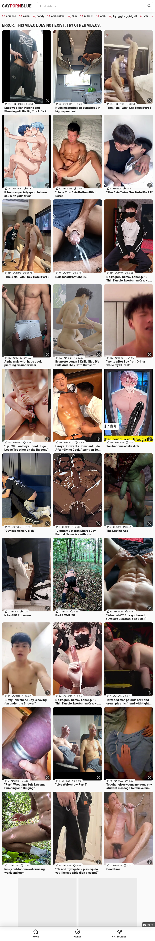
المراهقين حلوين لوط (125, 16)
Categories (119, 937)
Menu (146, 924)
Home (35, 937)
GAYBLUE (18, 6)
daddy (40, 16)
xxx (146, 16)
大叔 (74, 16)
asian (26, 16)
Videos (77, 937)
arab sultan (58, 16)
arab (103, 16)
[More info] (47, 100)
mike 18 (88, 16)
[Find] (149, 6)
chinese (11, 16)
